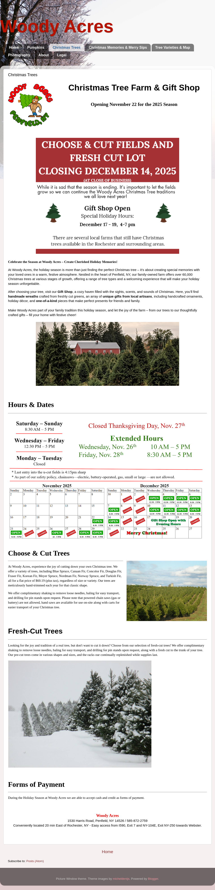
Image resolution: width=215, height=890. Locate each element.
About (44, 55)
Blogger (153, 878)
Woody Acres (57, 26)
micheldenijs (121, 878)
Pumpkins (35, 47)
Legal (62, 55)
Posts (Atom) (35, 861)
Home (14, 47)
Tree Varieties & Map (172, 47)
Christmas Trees (67, 47)
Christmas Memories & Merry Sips (118, 47)
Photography (19, 55)
